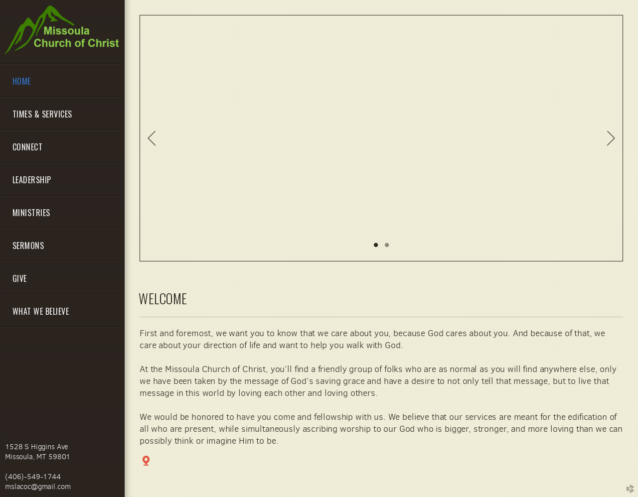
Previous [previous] (152, 138)
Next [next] (611, 138)
